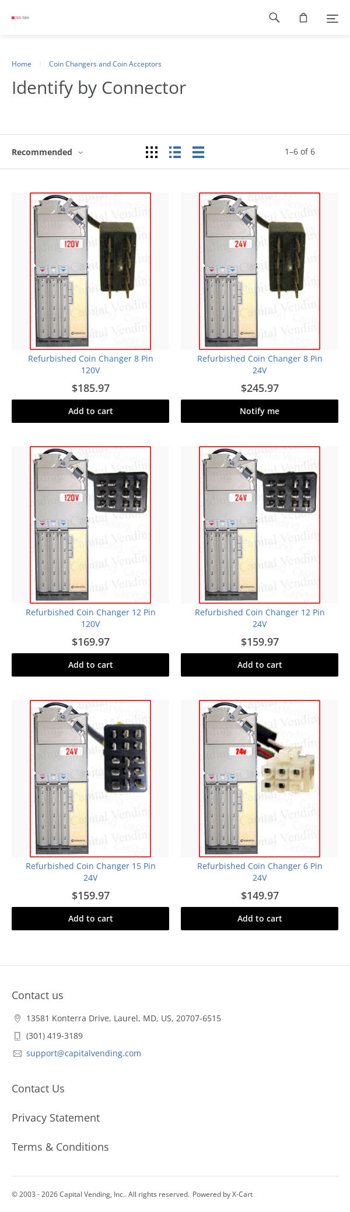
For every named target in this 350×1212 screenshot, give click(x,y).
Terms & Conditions (60, 1147)
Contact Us (38, 1088)
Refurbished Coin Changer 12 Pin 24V (260, 618)
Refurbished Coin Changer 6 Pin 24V (260, 871)
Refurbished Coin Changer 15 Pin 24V (91, 871)
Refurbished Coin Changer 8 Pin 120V (90, 364)
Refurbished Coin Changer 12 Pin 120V (91, 618)
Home (22, 64)
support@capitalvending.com (83, 1053)
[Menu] (332, 17)
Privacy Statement (56, 1117)
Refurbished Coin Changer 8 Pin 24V (260, 364)
